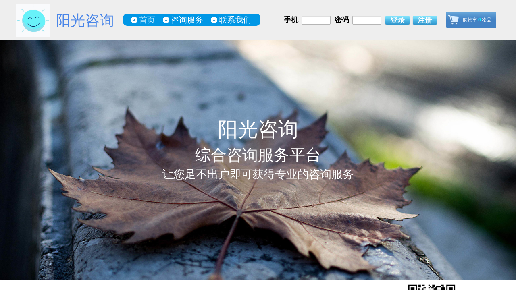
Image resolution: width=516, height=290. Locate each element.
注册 (425, 20)
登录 (397, 20)
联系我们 (235, 19)
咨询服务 (187, 19)
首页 (147, 19)
